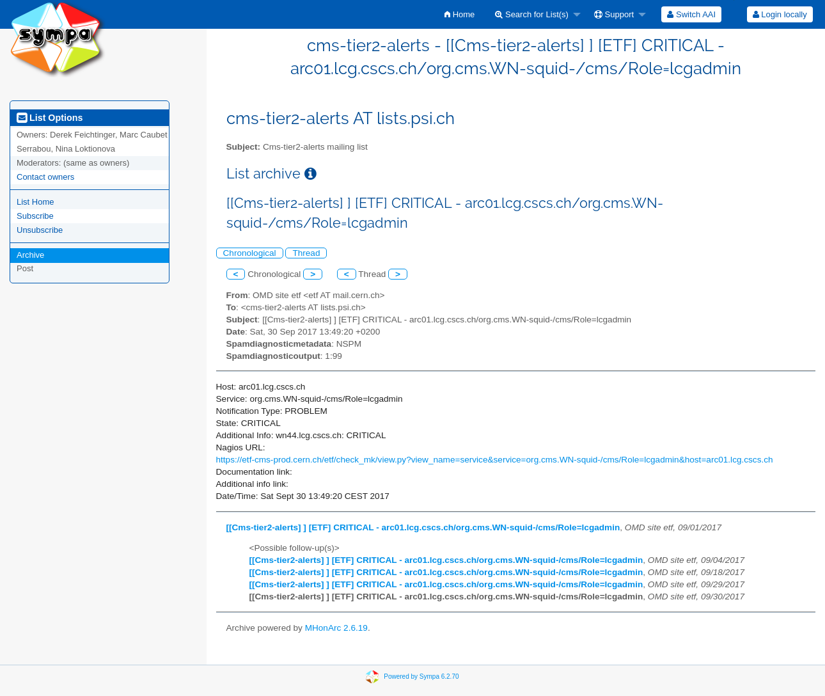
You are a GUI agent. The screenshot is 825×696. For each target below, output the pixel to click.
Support (614, 14)
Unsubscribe (40, 230)
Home (459, 14)
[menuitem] (459, 14)
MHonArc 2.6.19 (336, 628)
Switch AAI (691, 14)
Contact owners (45, 177)
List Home (35, 202)
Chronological (249, 253)
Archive (30, 255)
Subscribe (35, 216)
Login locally (780, 14)
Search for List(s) (532, 14)
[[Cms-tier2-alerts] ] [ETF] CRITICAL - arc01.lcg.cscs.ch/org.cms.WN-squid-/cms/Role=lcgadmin (423, 527)
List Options (49, 118)
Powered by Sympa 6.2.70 (421, 675)
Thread (306, 253)
